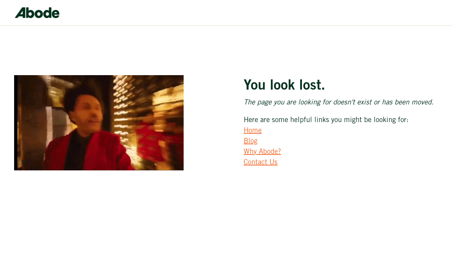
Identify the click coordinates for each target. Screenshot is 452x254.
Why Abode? (262, 152)
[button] (339, 6)
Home (253, 131)
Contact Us (261, 163)
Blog (250, 141)
